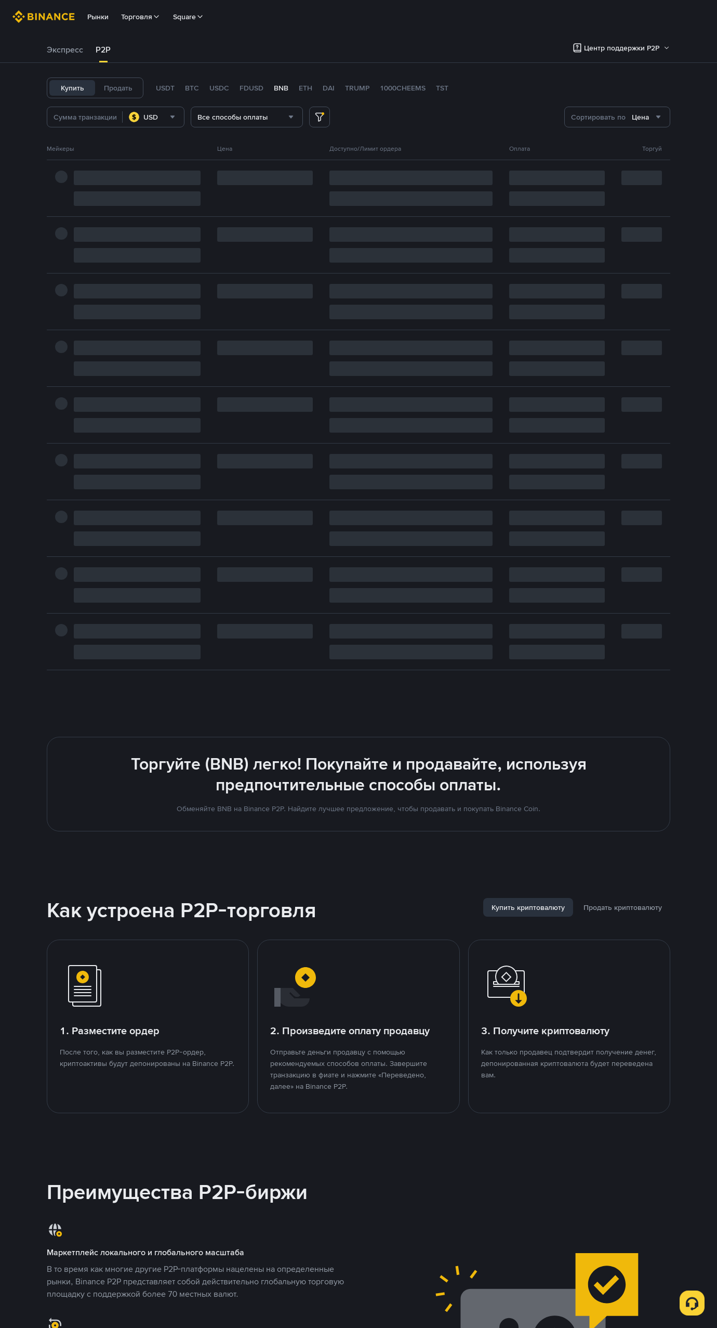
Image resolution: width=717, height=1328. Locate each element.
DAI (329, 88)
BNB (281, 88)
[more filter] (319, 117)
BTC (192, 88)
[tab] (65, 49)
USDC (219, 88)
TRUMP (357, 88)
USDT (165, 88)
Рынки (98, 16)
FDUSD (251, 88)
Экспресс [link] (65, 49)
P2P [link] (103, 49)
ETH (305, 88)
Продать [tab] (118, 88)
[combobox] (153, 117)
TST (442, 88)
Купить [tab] (72, 88)
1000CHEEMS (403, 88)
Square (188, 16)
